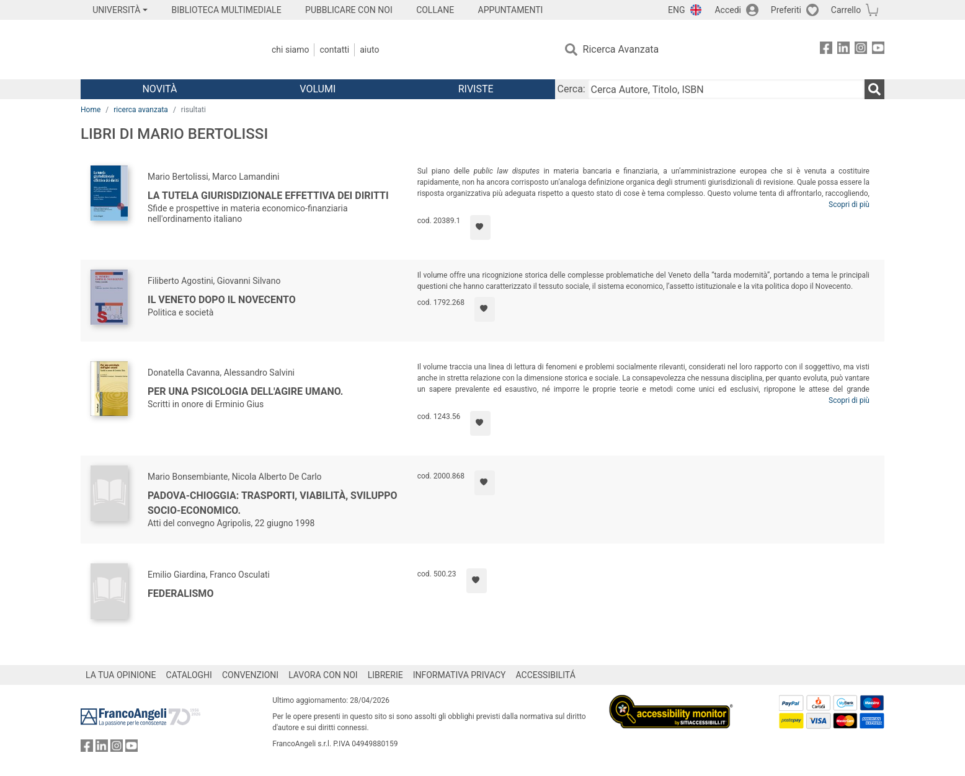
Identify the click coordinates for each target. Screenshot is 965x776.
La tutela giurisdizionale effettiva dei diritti (268, 195)
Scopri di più (849, 204)
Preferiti (786, 10)
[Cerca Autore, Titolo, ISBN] (726, 89)
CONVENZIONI (250, 675)
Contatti (334, 50)
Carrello (846, 10)
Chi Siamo (290, 50)
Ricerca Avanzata (621, 49)
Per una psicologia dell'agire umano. (246, 391)
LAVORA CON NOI (323, 675)
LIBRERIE (385, 675)
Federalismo (180, 593)
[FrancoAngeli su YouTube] (878, 50)
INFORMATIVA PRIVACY (459, 675)
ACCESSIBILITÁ (546, 675)
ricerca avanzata (140, 109)
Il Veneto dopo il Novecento (222, 300)
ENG (676, 10)
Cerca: (571, 89)
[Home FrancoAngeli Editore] (163, 49)
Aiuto (369, 50)
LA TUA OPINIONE (121, 675)
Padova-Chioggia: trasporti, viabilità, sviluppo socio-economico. (273, 503)
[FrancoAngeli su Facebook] (826, 50)
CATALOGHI (189, 675)
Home (90, 109)
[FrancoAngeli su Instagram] (861, 50)
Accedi (727, 10)
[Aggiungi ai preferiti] (480, 227)
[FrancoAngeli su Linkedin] (843, 50)
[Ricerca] (874, 89)
